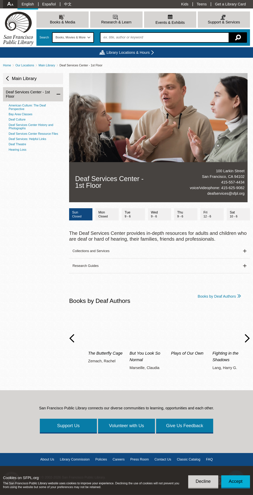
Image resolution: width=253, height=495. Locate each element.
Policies (101, 459)
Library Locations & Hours (128, 52)
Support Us (68, 425)
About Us (47, 459)
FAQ (209, 459)
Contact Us (163, 459)
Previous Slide (72, 338)
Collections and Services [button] (91, 251)
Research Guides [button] (86, 266)
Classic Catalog (188, 459)
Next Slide (247, 338)
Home (7, 65)
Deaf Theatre (17, 144)
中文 (68, 4)
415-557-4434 (233, 182)
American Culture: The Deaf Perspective (27, 107)
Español (49, 4)
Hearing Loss (17, 149)
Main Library (47, 65)
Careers (119, 459)
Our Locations (24, 65)
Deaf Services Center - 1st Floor (28, 94)
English (28, 4)
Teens (202, 4)
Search (44, 37)
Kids (184, 4)
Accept (235, 481)
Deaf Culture (17, 119)
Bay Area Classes (20, 114)
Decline (203, 481)
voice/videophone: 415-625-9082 (217, 188)
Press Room (139, 459)
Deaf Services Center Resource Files (33, 133)
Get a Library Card (230, 4)
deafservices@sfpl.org (226, 193)
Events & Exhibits (170, 22)
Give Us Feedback (184, 425)
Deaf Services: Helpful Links (27, 139)
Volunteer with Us (126, 425)
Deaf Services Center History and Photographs (31, 126)
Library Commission (75, 459)
